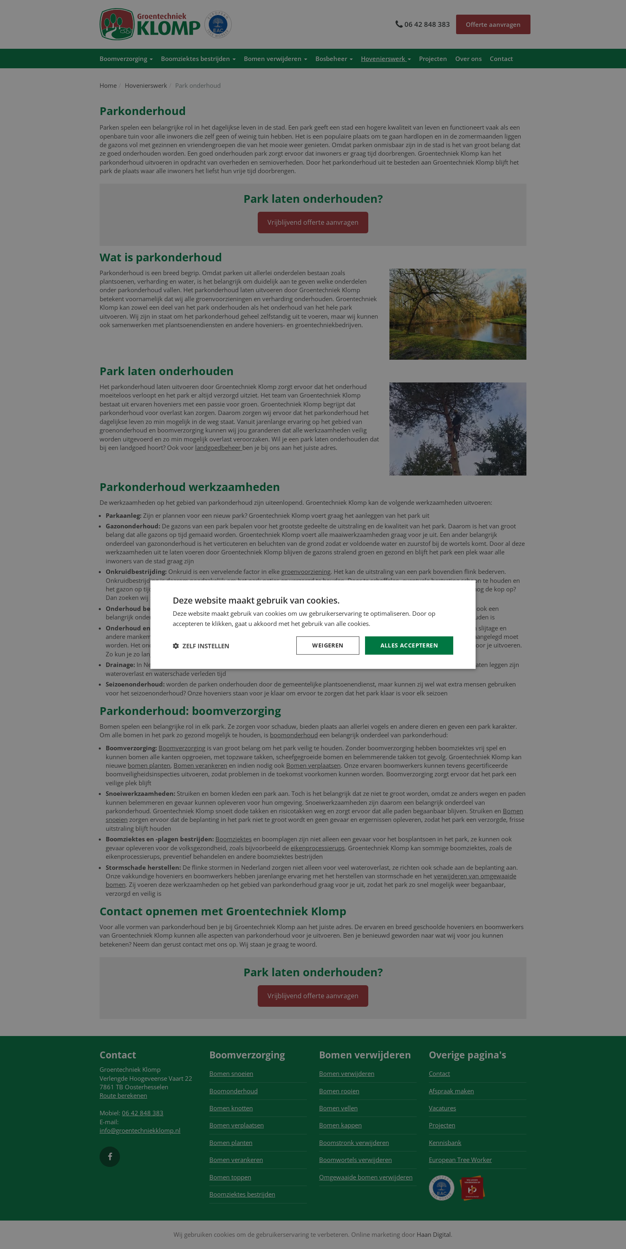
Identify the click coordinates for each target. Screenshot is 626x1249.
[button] (201, 645)
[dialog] (313, 624)
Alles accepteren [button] (409, 645)
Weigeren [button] (327, 645)
